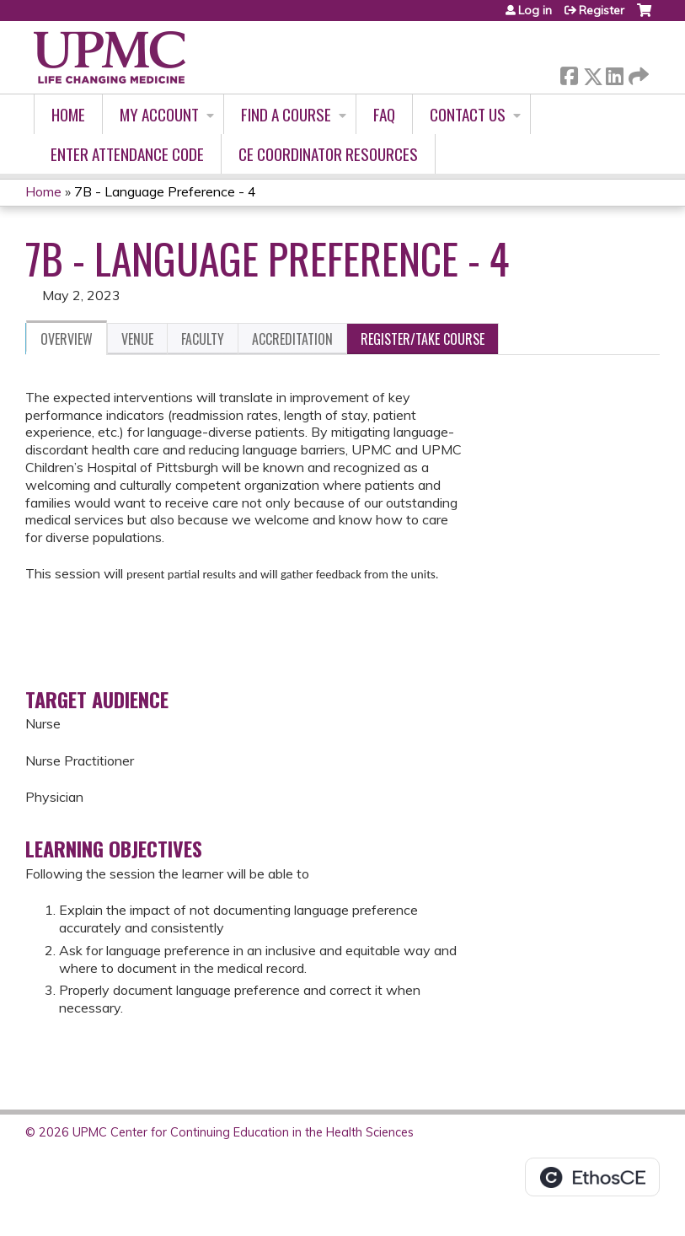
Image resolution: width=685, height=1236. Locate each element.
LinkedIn (614, 73)
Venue (137, 339)
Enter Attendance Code (127, 154)
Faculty (202, 339)
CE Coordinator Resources (328, 154)
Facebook (568, 73)
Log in (535, 10)
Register (601, 10)
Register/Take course (422, 339)
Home (68, 114)
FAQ (384, 114)
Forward (637, 73)
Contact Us (468, 114)
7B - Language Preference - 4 (165, 191)
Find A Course (286, 114)
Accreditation (292, 339)
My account (159, 114)
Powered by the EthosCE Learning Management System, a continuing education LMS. (592, 1177)
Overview (66, 339)
